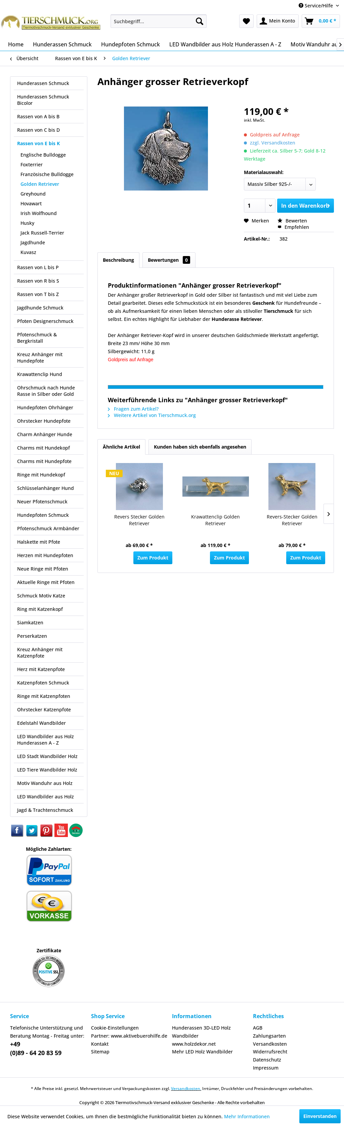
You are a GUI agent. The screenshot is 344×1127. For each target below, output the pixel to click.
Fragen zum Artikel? (133, 409)
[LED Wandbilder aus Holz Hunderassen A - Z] (225, 44)
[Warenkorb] (321, 21)
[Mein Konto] (278, 21)
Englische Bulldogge (43, 155)
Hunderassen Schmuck (43, 83)
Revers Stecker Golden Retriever (139, 520)
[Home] (15, 44)
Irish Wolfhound (38, 213)
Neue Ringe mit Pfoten (42, 569)
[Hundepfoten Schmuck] (130, 44)
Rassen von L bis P (38, 267)
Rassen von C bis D (38, 130)
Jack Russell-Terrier (42, 232)
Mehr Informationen (247, 1116)
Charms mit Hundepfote (44, 461)
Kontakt (100, 1044)
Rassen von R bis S (38, 281)
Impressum (265, 1068)
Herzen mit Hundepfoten (45, 555)
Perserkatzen (32, 636)
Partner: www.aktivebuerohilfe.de (129, 1036)
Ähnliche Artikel (121, 447)
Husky (27, 223)
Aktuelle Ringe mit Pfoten (46, 582)
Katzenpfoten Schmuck (43, 682)
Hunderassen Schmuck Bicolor (43, 99)
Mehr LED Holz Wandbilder (202, 1051)
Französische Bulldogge (47, 174)
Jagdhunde (32, 242)
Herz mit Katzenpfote (41, 669)
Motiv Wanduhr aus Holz (45, 783)
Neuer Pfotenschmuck (42, 501)
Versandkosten (270, 1044)
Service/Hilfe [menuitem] (316, 5)
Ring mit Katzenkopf (40, 609)
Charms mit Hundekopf (43, 448)
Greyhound (33, 194)
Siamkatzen (30, 622)
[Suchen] (199, 21)
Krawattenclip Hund (39, 374)
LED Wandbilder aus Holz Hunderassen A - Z (45, 739)
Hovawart (31, 203)
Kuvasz (28, 252)
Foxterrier (31, 164)
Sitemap (100, 1051)
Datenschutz (267, 1059)
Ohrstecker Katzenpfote (44, 709)
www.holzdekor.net (194, 1044)
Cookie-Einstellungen (115, 1028)
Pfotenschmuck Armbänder (48, 528)
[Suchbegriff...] (159, 21)
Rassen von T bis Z (38, 294)
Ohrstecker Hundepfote (44, 421)
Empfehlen (293, 227)
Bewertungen (169, 260)
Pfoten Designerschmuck (45, 321)
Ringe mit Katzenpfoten (43, 696)
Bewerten (292, 220)
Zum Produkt (152, 557)
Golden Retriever (39, 184)
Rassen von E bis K (38, 143)
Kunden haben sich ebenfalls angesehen (200, 447)
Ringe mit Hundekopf (41, 474)
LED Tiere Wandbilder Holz (47, 769)
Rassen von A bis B (38, 116)
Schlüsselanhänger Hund (45, 488)
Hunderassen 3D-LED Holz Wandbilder (201, 1032)
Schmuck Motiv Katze (41, 595)
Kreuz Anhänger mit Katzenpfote (39, 652)
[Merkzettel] (246, 21)
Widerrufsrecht (270, 1051)
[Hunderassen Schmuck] (62, 44)
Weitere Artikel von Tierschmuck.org (152, 415)
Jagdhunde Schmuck (40, 307)
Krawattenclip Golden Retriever (215, 520)
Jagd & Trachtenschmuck (45, 810)
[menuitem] (159, 21)
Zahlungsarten (269, 1036)
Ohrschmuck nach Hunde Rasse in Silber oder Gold (46, 390)
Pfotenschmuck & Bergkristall (37, 337)
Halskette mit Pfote (38, 542)
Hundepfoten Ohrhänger (45, 407)
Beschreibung (118, 260)
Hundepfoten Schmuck (43, 515)
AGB (257, 1028)
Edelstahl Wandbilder (41, 723)
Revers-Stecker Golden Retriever (292, 520)
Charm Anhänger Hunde (44, 434)
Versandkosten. (186, 1088)
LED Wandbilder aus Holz (45, 796)
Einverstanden (320, 1116)
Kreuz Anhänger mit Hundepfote (39, 357)
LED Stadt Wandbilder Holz (47, 756)
